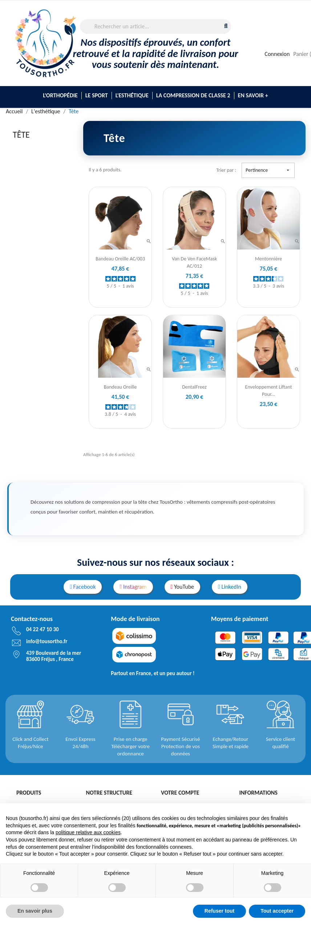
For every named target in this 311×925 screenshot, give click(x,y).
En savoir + (253, 95)
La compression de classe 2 (193, 95)
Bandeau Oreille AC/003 (120, 259)
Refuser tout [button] (219, 911)
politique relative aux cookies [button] (88, 832)
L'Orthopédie (60, 95)
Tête (21, 134)
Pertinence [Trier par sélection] (268, 170)
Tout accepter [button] (277, 911)
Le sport (96, 95)
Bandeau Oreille (120, 387)
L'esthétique (132, 95)
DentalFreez (194, 387)
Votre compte (180, 792)
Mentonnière (268, 259)
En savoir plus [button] (34, 911)
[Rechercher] (155, 26)
